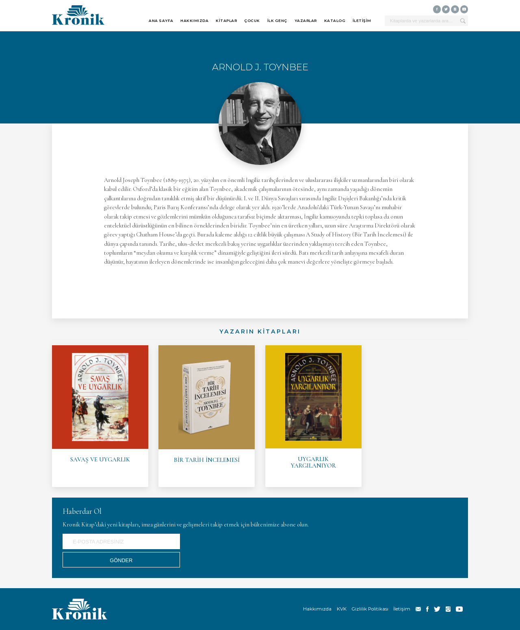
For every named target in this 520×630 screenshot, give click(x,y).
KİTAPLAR (226, 20)
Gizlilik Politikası (370, 609)
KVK (342, 609)
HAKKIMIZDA (194, 20)
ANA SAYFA (161, 20)
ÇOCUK (252, 20)
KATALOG (335, 20)
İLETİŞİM (362, 20)
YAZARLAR (306, 20)
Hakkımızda (317, 609)
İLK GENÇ (277, 20)
